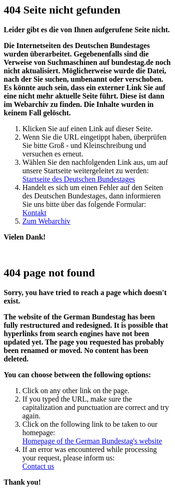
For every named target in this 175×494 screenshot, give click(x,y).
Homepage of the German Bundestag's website (92, 441)
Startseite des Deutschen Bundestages (78, 179)
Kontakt (34, 213)
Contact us (38, 466)
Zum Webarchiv (46, 221)
